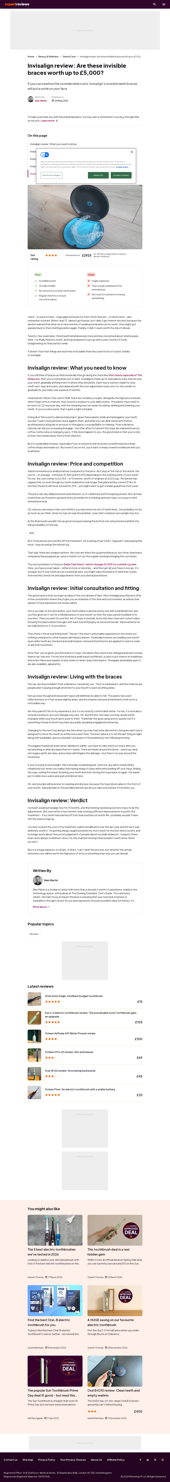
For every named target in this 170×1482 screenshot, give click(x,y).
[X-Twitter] (155, 1459)
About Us (96, 1459)
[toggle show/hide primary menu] (164, 4)
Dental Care (69, 56)
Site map (28, 1459)
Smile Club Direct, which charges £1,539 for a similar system (100, 564)
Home (31, 56)
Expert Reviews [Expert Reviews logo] (15, 4)
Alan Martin (41, 101)
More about (40, 906)
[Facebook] (140, 1459)
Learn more (47, 120)
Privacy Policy (46, 1459)
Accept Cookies (121, 175)
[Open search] (154, 4)
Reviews (34, 933)
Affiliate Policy (116, 1459)
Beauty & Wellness (48, 56)
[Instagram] (162, 1459)
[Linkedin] (147, 1459)
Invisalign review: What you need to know (53, 144)
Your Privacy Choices (73, 1459)
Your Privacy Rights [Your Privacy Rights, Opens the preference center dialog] (51, 175)
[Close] (132, 152)
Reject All (98, 175)
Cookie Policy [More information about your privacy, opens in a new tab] (122, 167)
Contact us (11, 1459)
